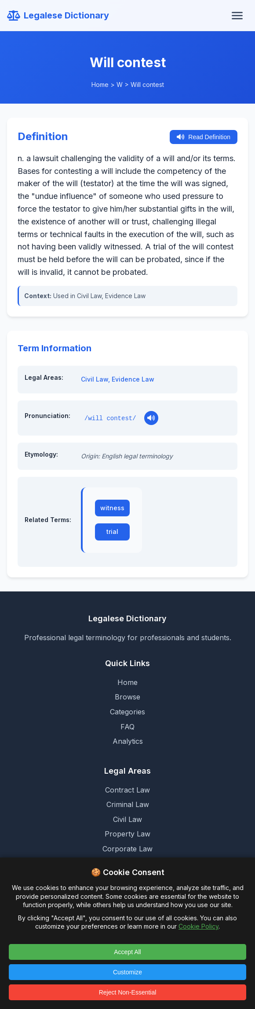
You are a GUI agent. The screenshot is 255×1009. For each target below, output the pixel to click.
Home (100, 84)
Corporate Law (127, 848)
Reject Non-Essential (128, 992)
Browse (127, 696)
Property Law (127, 833)
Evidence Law (133, 379)
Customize (127, 972)
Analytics (128, 741)
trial (112, 531)
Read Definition (203, 137)
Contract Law (127, 790)
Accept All (127, 951)
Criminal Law (127, 804)
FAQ (127, 726)
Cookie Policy (198, 926)
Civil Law (94, 379)
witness (112, 508)
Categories (127, 711)
